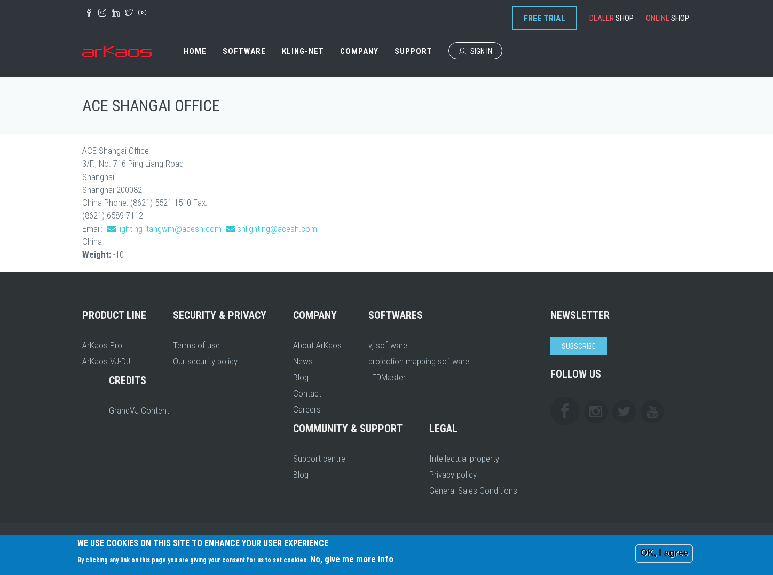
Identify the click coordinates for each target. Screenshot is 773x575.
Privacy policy (453, 474)
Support (413, 51)
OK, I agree (664, 553)
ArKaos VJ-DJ (106, 361)
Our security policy (205, 361)
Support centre (319, 458)
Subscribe (579, 346)
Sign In (475, 51)
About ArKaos (317, 345)
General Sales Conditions (473, 490)
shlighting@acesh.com (277, 228)
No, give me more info (351, 559)
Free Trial (544, 18)
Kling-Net (303, 51)
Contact (307, 393)
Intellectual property (464, 458)
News (303, 361)
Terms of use (196, 345)
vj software (387, 345)
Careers (307, 409)
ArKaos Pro (102, 345)
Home (195, 51)
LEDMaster (387, 377)
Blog (301, 377)
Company (359, 51)
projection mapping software (418, 361)
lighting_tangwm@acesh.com (170, 228)
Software (244, 51)
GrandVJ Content (139, 410)
